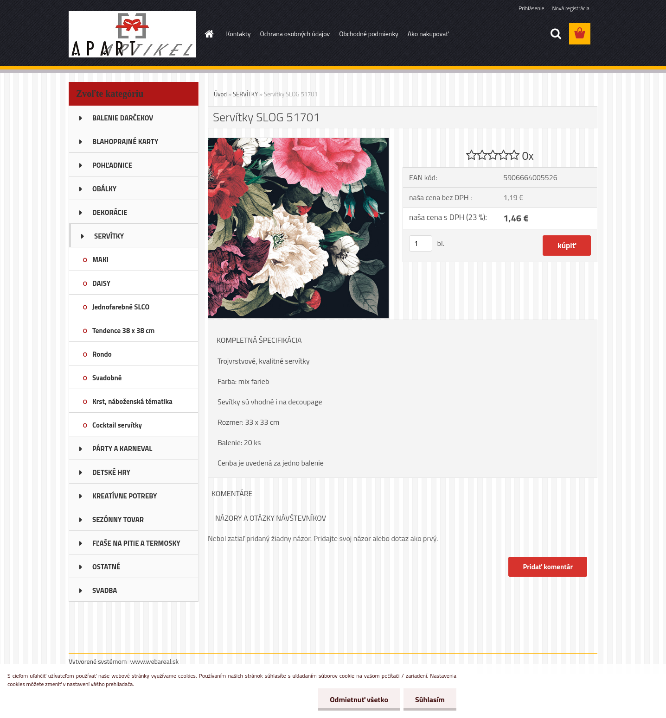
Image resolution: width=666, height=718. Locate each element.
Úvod (220, 94)
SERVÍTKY (245, 94)
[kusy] (420, 243)
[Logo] (132, 34)
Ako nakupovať (428, 33)
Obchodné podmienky (368, 33)
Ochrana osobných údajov (295, 33)
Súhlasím (430, 699)
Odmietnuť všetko (359, 699)
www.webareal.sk (154, 661)
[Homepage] (208, 33)
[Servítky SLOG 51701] (298, 141)
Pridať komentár (548, 566)
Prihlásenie (531, 8)
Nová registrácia (570, 8)
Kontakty (238, 33)
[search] (555, 33)
